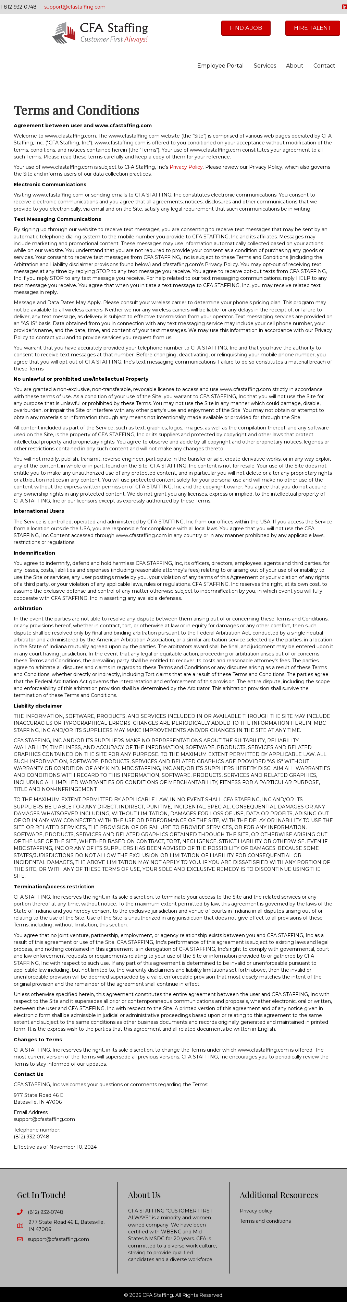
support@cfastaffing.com (75, 7)
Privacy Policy (186, 167)
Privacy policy (256, 1211)
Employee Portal (220, 65)
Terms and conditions (265, 1221)
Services (265, 65)
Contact (324, 65)
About (294, 65)
